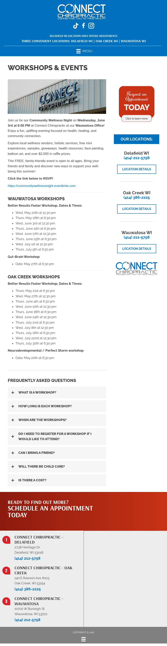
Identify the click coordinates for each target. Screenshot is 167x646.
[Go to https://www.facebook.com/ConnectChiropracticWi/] (83, 26)
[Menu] (83, 639)
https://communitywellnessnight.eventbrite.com (42, 186)
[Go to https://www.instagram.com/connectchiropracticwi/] (91, 26)
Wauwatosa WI (133, 41)
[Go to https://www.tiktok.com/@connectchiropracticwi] (76, 26)
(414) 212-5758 (137, 157)
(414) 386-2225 (137, 197)
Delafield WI (82, 41)
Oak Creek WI (107, 41)
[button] (57, 392)
